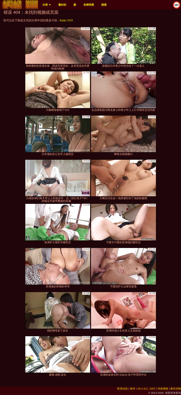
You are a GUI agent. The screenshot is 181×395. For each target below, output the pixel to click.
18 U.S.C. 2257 (146, 388)
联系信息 (122, 388)
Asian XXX (66, 20)
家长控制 (175, 388)
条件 (132, 388)
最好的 (62, 4)
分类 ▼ (46, 4)
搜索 (104, 4)
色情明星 (88, 4)
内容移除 (163, 388)
